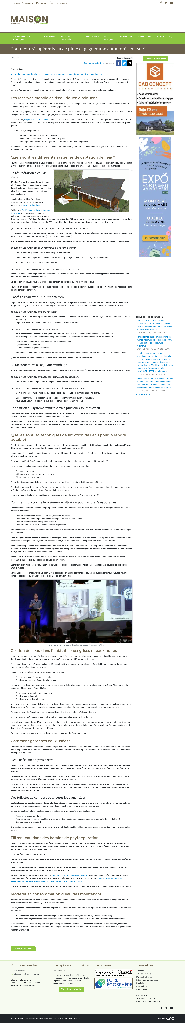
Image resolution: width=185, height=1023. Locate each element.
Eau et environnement (124, 58)
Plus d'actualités (143, 394)
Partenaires (141, 986)
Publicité (140, 983)
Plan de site (141, 995)
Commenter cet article (94, 63)
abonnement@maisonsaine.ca (26, 974)
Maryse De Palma (144, 977)
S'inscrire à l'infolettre (155, 59)
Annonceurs (141, 989)
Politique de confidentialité (148, 1001)
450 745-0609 (19, 971)
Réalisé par (161, 1018)
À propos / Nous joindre (22, 3)
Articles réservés (66, 38)
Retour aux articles (23, 949)
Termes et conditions (145, 998)
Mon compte (41, 3)
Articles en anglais (144, 974)
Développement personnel (148, 980)
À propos (140, 971)
